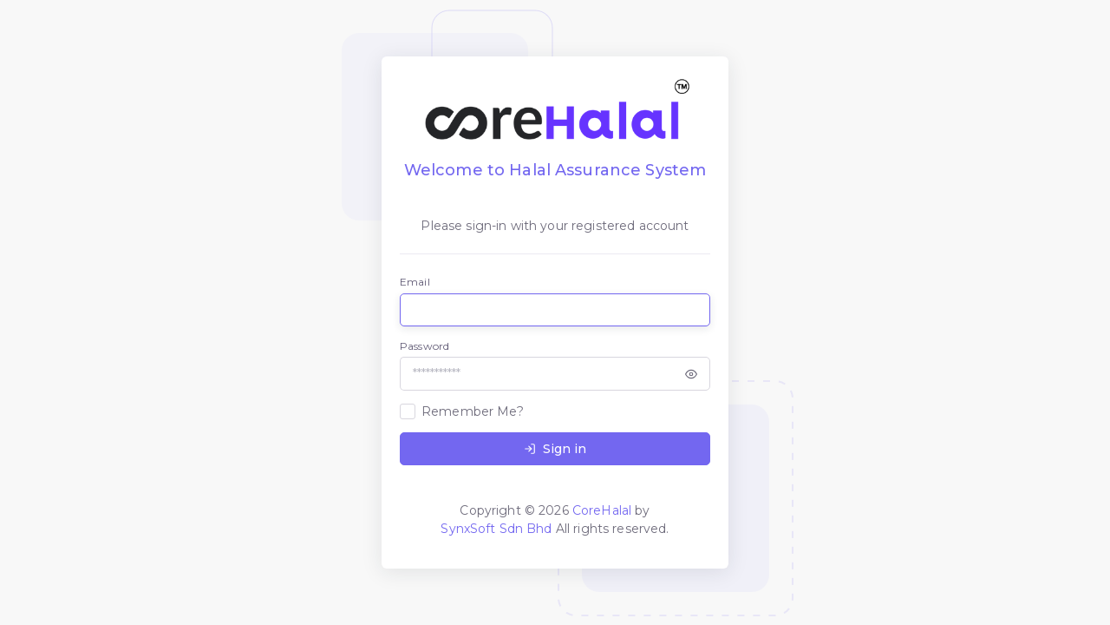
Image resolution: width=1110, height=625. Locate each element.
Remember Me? (472, 411)
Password (424, 345)
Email (415, 281)
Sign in (555, 449)
